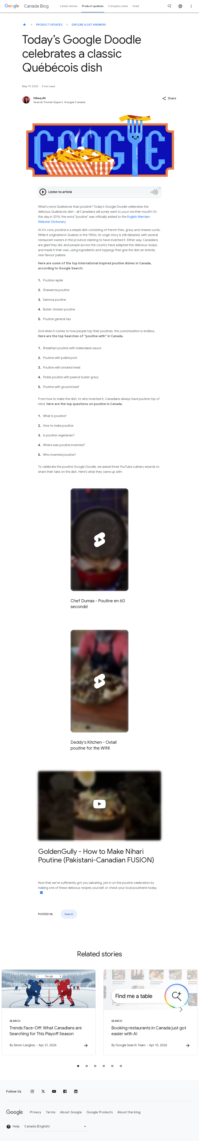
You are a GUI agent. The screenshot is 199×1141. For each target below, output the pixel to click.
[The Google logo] (14, 1112)
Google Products (99, 1112)
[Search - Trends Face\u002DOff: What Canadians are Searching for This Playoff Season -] (48, 1012)
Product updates (49, 24)
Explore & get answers (89, 24)
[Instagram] (32, 1091)
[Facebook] (65, 1091)
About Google (71, 1112)
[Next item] (180, 1009)
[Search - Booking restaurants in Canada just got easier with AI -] (150, 1012)
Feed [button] (136, 6)
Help (13, 1126)
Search (69, 914)
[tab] (78, 1066)
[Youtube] (54, 1091)
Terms (50, 1112)
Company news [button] (118, 6)
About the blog (129, 1112)
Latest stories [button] (68, 6)
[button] (169, 98)
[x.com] (43, 1091)
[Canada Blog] (24, 24)
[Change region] (55, 1126)
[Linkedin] (75, 1091)
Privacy (35, 1112)
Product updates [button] (92, 6)
